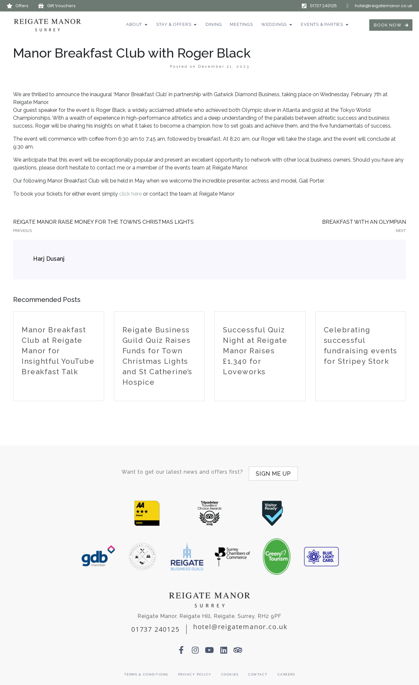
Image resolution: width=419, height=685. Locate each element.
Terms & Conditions (146, 671)
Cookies (230, 671)
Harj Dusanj (48, 258)
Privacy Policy (194, 671)
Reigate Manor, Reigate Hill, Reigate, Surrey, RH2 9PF (209, 613)
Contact (258, 671)
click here (130, 194)
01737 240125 (155, 626)
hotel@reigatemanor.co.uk (240, 623)
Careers (286, 671)
